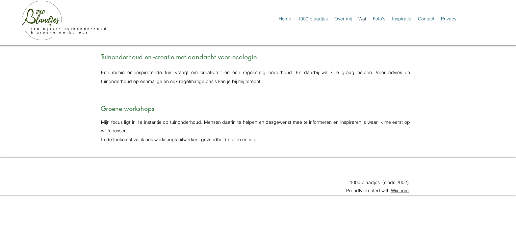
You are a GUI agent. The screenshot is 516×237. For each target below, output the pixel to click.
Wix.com (400, 191)
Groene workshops (127, 108)
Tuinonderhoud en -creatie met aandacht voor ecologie (179, 57)
